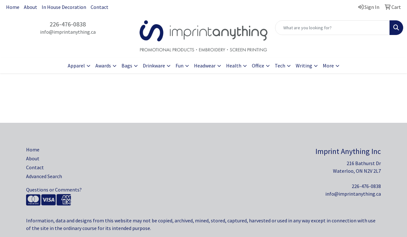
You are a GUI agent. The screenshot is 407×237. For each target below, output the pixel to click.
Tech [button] (280, 65)
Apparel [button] (76, 65)
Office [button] (258, 65)
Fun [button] (179, 65)
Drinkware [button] (154, 65)
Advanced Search (44, 176)
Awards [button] (103, 65)
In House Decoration (64, 7)
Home (12, 7)
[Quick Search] (332, 27)
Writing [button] (304, 65)
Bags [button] (126, 65)
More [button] (328, 65)
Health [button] (233, 65)
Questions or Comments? (54, 189)
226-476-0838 (68, 24)
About (30, 7)
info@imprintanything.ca (68, 32)
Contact (99, 7)
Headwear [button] (205, 65)
